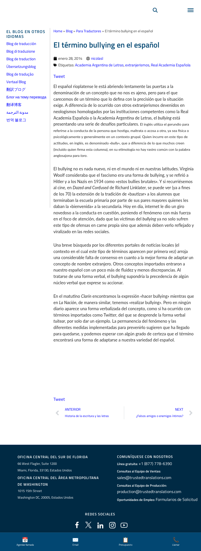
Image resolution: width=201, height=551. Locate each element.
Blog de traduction (21, 59)
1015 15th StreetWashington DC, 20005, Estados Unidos (45, 493)
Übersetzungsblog (21, 66)
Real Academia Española (171, 64)
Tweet (58, 75)
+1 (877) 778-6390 (155, 462)
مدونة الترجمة (17, 112)
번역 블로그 (16, 120)
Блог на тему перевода (26, 97)
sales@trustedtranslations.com (143, 476)
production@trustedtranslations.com (147, 490)
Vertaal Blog (16, 82)
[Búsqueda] (155, 17)
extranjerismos (137, 64)
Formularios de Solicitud (176, 497)
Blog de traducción (21, 44)
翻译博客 (14, 105)
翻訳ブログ (15, 89)
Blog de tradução (20, 74)
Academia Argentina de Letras (99, 64)
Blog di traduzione (20, 51)
